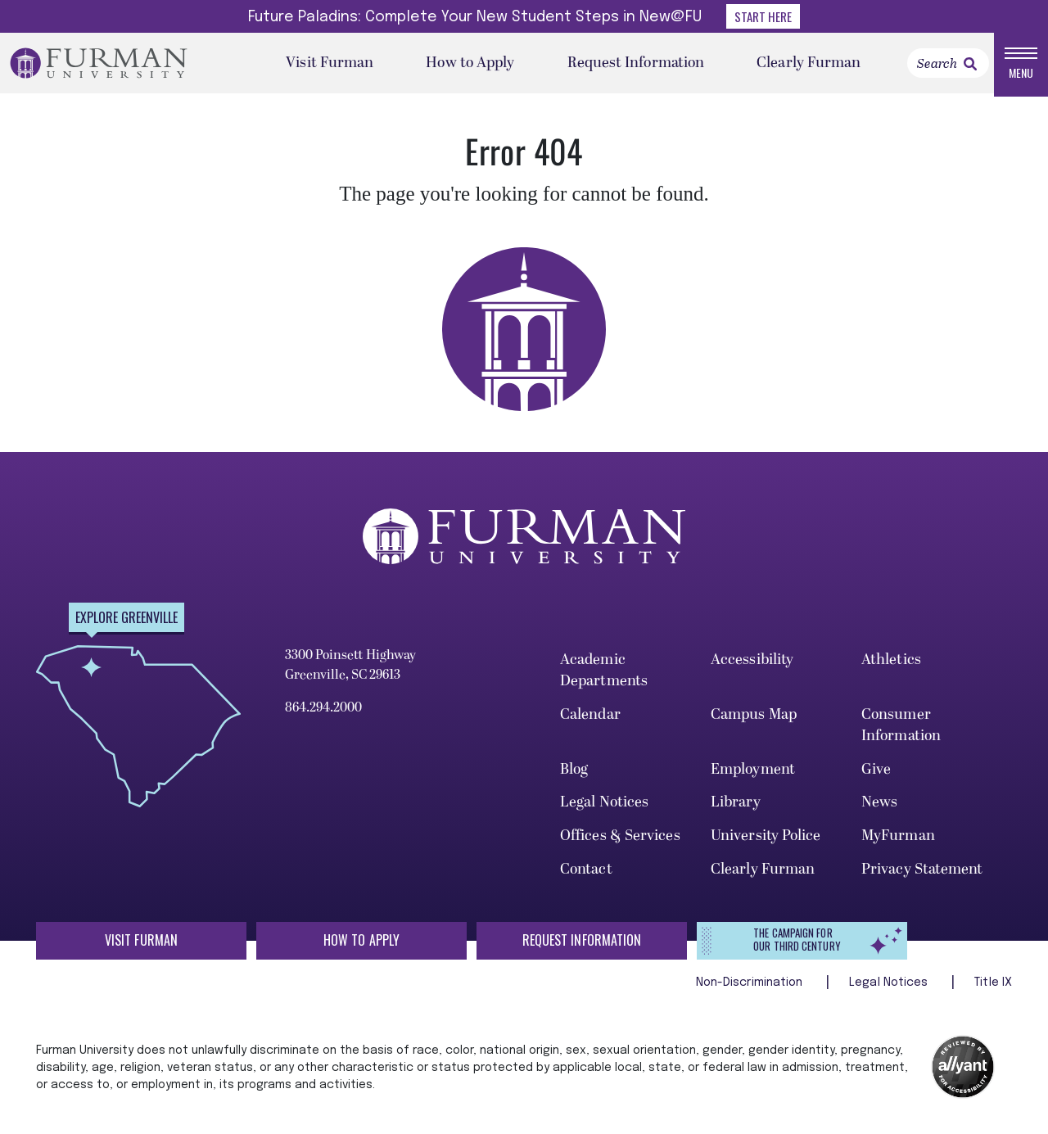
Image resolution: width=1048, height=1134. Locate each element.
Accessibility (752, 664)
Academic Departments (604, 675)
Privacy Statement (922, 874)
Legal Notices (604, 807)
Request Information (636, 65)
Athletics (891, 664)
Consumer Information (901, 730)
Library (736, 807)
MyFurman (898, 840)
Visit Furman (329, 65)
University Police (766, 840)
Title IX (993, 986)
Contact (586, 874)
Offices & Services (620, 840)
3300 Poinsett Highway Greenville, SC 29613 (350, 669)
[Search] (948, 65)
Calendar (590, 719)
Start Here (763, 16)
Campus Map (754, 719)
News (879, 807)
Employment (753, 773)
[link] (970, 66)
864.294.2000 (323, 712)
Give (876, 773)
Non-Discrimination (751, 986)
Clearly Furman (809, 65)
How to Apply (470, 65)
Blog (574, 773)
